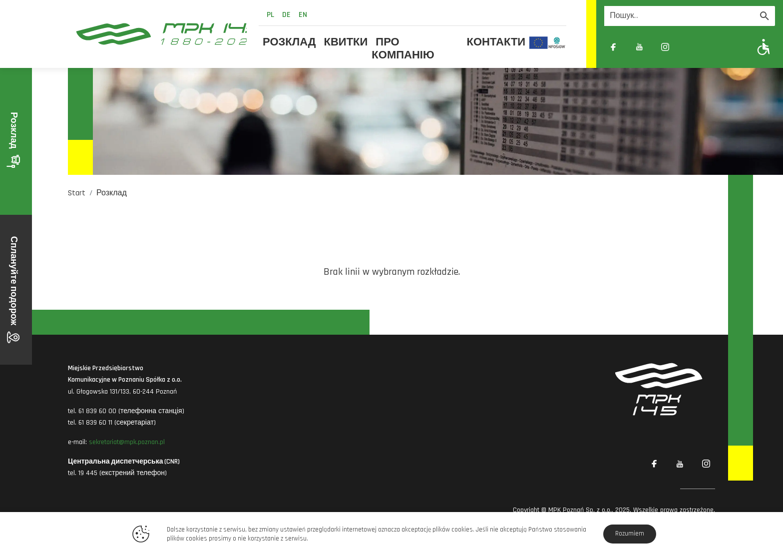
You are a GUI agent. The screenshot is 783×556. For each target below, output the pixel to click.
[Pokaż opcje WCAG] (764, 46)
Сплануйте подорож (13, 290)
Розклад (289, 42)
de (286, 14)
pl (270, 14)
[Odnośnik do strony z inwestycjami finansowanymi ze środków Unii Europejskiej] (538, 42)
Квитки (346, 42)
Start (76, 193)
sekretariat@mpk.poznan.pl (127, 442)
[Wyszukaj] (764, 16)
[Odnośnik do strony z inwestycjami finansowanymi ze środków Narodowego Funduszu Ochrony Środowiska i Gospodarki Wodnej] (557, 42)
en (303, 14)
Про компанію (403, 48)
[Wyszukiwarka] (679, 16)
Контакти (496, 42)
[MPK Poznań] (157, 34)
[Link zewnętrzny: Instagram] (665, 47)
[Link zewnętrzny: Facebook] (613, 47)
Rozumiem (629, 534)
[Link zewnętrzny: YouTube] (639, 47)
